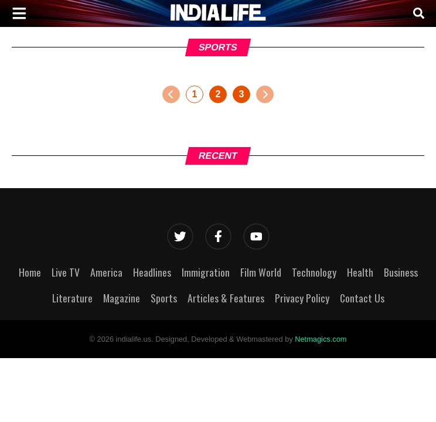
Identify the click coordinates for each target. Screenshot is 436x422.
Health (360, 272)
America (106, 272)
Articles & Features (226, 297)
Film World (260, 272)
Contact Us (362, 297)
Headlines (152, 272)
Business (401, 272)
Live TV (66, 272)
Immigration (206, 272)
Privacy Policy (302, 297)
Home (30, 272)
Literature (72, 297)
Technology (314, 272)
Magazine (121, 297)
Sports (164, 297)
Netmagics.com (320, 339)
